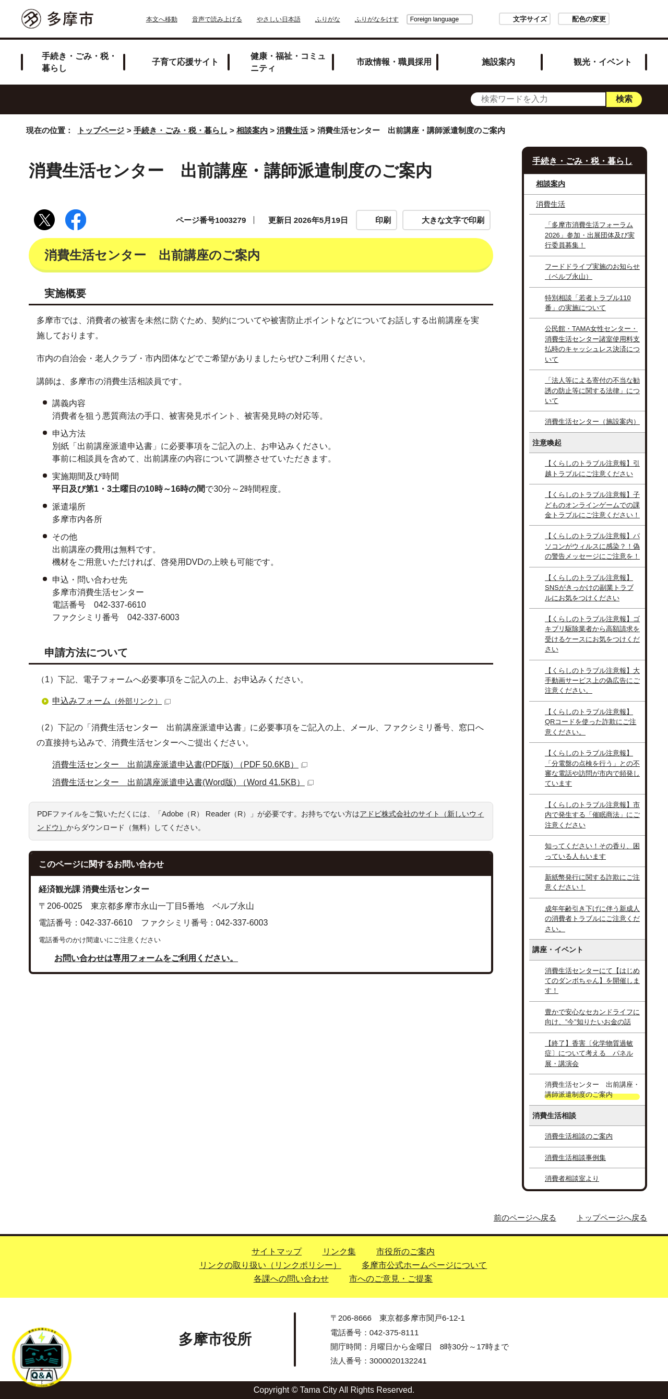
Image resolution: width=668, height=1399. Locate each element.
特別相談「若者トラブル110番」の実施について (588, 303)
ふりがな (356, 19)
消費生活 (292, 130)
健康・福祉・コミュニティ (288, 62)
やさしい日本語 (308, 19)
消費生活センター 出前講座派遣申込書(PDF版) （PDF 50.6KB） (179, 764)
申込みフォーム (111, 700)
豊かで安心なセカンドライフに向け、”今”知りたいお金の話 (592, 1017)
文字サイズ (501, 19)
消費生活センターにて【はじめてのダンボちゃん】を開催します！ (592, 981)
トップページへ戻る (612, 1217)
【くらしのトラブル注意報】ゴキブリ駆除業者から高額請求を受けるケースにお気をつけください (592, 634)
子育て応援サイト (185, 61)
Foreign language (405, 19)
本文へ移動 (191, 19)
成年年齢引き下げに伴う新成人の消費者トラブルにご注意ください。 (592, 919)
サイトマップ (277, 1251)
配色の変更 (560, 19)
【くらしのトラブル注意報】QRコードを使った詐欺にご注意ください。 (590, 722)
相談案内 (252, 130)
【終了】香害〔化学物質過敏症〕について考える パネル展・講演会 (589, 1053)
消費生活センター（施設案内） (592, 421)
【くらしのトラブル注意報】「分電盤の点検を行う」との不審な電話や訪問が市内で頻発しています (592, 768)
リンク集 (339, 1251)
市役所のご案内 (405, 1251)
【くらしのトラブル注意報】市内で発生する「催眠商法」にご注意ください (592, 815)
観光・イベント (603, 61)
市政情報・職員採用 (394, 61)
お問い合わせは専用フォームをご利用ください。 (146, 958)
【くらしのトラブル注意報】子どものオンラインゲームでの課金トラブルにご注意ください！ (592, 505)
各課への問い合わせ (291, 1278)
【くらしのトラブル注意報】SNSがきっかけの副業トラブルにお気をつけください (589, 588)
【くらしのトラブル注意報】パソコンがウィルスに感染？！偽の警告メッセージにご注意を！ (592, 546)
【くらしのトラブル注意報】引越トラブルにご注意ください (592, 468)
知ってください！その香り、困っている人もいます (592, 851)
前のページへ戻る (525, 1217)
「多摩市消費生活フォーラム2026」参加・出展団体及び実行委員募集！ (590, 235)
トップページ (100, 130)
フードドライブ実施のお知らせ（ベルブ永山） (592, 271)
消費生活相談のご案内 (579, 1136)
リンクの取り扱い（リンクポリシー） (270, 1265)
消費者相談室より (572, 1178)
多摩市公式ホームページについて (424, 1265)
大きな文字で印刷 (453, 220)
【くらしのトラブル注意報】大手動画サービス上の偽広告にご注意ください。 (592, 681)
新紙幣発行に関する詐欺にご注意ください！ (592, 882)
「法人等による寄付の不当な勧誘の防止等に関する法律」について (592, 390)
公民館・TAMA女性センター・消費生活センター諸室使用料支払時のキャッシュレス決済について (592, 344)
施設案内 (498, 61)
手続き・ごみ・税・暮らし (79, 62)
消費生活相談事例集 (575, 1157)
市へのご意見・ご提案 (391, 1278)
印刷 (383, 220)
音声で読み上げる (246, 19)
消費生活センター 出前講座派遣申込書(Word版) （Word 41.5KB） (183, 782)
